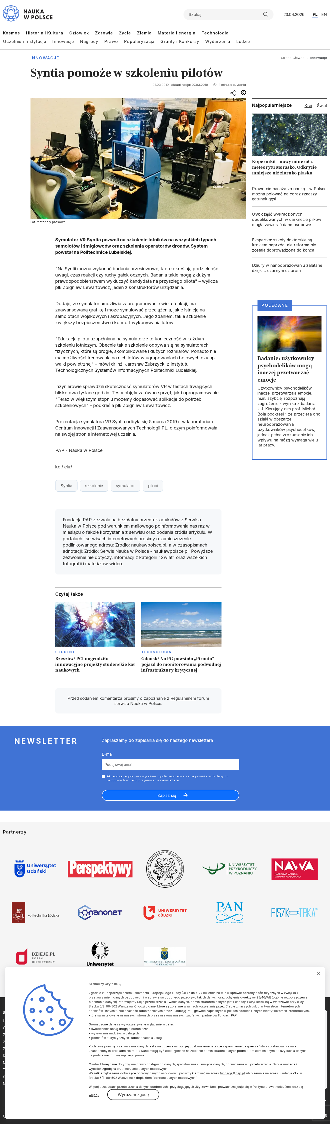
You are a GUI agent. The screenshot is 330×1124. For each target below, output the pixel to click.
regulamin (131, 776)
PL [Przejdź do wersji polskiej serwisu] (315, 14)
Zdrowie (104, 32)
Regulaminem (183, 698)
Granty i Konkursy (179, 41)
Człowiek (79, 32)
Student (65, 652)
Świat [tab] (322, 105)
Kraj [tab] (308, 105)
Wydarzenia (217, 41)
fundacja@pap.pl (232, 1073)
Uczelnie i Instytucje (24, 41)
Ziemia (144, 32)
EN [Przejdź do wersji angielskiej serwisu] (324, 14)
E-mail (108, 754)
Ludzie (243, 41)
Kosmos (11, 32)
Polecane (275, 305)
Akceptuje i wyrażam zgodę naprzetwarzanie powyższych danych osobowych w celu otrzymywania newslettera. (167, 778)
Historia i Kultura (44, 32)
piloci (153, 485)
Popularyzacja (139, 41)
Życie (125, 32)
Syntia (66, 485)
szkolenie (94, 485)
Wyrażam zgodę (133, 1094)
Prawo (111, 41)
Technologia (215, 32)
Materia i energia (177, 32)
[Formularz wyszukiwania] (229, 14)
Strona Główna (292, 58)
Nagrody (89, 41)
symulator (125, 485)
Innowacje (63, 41)
